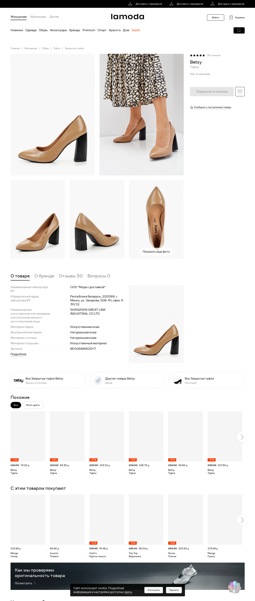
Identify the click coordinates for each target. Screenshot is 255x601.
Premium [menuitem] (89, 30)
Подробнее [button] (18, 354)
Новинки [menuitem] (17, 30)
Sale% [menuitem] (135, 30)
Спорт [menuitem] (102, 30)
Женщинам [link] (30, 48)
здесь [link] (128, 592)
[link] (145, 4)
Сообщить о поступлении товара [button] (212, 107)
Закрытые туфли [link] (74, 48)
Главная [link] (15, 48)
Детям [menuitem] (54, 17)
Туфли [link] (56, 48)
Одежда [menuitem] (30, 30)
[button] (239, 30)
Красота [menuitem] (115, 30)
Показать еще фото (156, 252)
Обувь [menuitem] (43, 30)
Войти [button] (215, 17)
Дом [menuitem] (126, 30)
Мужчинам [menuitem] (38, 17)
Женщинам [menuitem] (19, 17)
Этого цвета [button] (33, 405)
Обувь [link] (45, 48)
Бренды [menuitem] (74, 30)
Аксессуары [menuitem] (58, 30)
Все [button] (16, 405)
